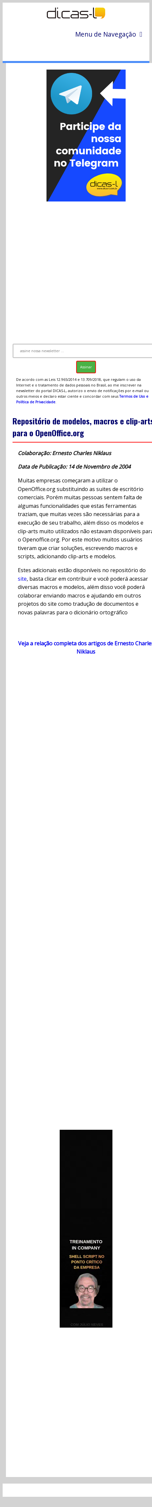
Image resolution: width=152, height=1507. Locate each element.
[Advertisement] (77, 269)
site (22, 578)
